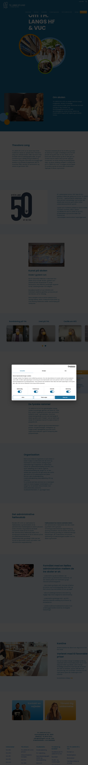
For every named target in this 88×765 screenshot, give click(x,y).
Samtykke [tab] (22, 370)
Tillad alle (65, 397)
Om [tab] (65, 370)
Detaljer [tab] (44, 370)
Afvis (23, 397)
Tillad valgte (44, 397)
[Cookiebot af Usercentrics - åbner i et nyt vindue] (69, 367)
